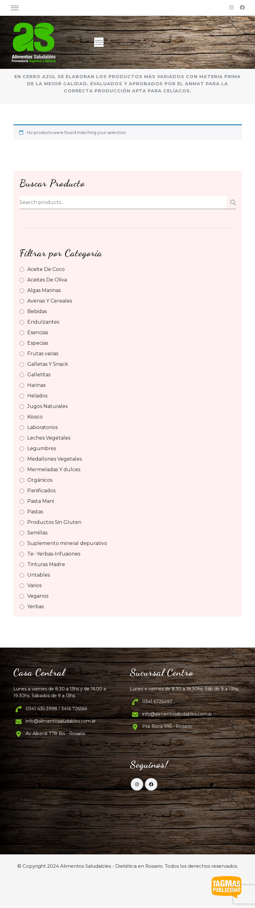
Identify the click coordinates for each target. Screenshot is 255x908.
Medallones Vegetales (54, 459)
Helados (37, 396)
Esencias (37, 332)
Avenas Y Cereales (49, 301)
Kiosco (35, 417)
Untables (38, 575)
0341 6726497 (157, 701)
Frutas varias (42, 354)
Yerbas (35, 606)
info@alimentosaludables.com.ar (61, 721)
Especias (37, 343)
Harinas (36, 385)
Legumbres (41, 448)
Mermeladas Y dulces (53, 469)
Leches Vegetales (48, 438)
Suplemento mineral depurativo (67, 543)
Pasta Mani (40, 501)
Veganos (37, 596)
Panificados (41, 491)
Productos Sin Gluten (54, 522)
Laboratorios (42, 427)
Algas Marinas (44, 290)
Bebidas (37, 311)
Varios (34, 585)
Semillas (37, 533)
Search (231, 202)
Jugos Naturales (47, 406)
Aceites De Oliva (47, 280)
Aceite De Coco (46, 269)
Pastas (35, 512)
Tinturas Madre (46, 564)
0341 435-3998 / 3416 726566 (56, 708)
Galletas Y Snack (47, 364)
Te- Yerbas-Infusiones (53, 554)
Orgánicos (39, 480)
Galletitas (39, 375)
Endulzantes (43, 322)
